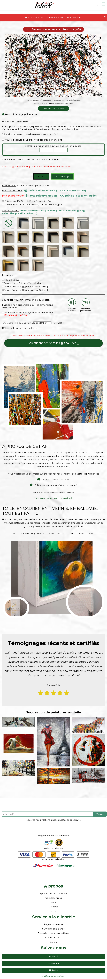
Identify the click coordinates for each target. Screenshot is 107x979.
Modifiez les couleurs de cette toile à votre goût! (53, 29)
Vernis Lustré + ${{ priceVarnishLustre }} (25, 264)
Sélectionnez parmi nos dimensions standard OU (30, 134)
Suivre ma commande (53, 906)
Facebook (54, 934)
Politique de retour (53, 915)
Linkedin (53, 948)
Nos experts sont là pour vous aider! (53, 476)
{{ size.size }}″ (62, 176)
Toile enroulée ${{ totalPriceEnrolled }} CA (26, 201)
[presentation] (53, 807)
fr (98, 5)
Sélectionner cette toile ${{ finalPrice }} (53, 320)
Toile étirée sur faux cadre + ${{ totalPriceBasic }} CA (32, 204)
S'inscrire (100, 792)
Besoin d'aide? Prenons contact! (53, 108)
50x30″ (41, 176)
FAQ (53, 880)
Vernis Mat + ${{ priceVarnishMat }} (22, 261)
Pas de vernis (10, 257)
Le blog (53, 889)
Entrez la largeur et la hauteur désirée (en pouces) (53, 146)
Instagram (53, 941)
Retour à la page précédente (19, 114)
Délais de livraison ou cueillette (19, 305)
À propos (53, 863)
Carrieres (53, 884)
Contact (53, 919)
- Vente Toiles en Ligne (49, 965)
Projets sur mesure (53, 902)
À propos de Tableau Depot (53, 871)
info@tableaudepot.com (53, 953)
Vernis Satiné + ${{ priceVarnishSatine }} (25, 267)
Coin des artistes (53, 875)
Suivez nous (53, 925)
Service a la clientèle (53, 894)
